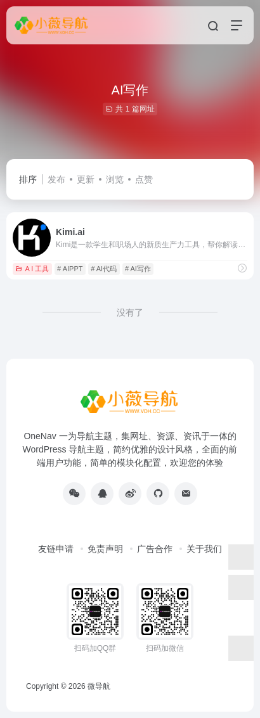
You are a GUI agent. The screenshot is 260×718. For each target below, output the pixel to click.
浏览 (115, 179)
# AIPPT (69, 268)
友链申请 (56, 549)
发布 (56, 179)
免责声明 (105, 549)
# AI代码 (104, 268)
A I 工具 (32, 268)
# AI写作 (138, 268)
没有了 (130, 312)
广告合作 (154, 549)
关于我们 (204, 549)
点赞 (144, 179)
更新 (85, 179)
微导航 (99, 686)
